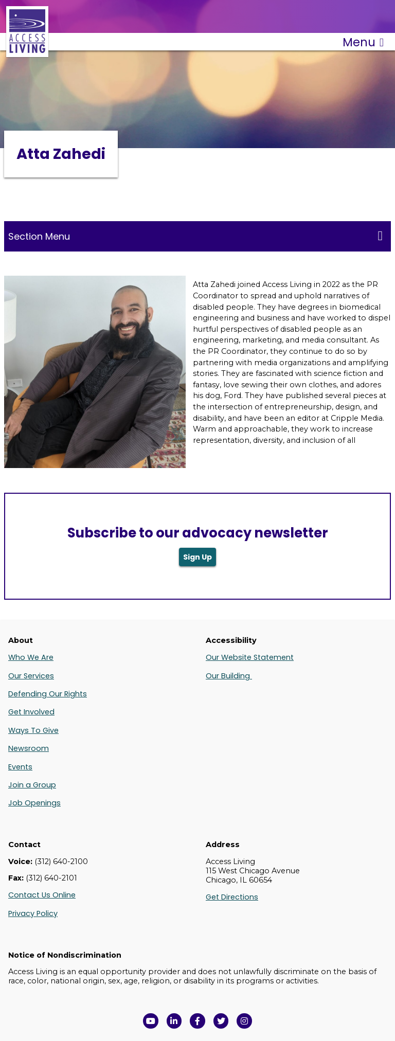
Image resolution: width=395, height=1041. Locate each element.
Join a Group (32, 785)
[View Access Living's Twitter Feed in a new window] (221, 1021)
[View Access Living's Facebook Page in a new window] (197, 1021)
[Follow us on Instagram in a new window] (244, 1021)
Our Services (31, 676)
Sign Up (197, 557)
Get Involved (31, 712)
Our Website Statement (250, 657)
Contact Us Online (42, 895)
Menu (363, 42)
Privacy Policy (33, 913)
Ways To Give (33, 730)
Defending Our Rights (47, 694)
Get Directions (232, 897)
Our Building (229, 676)
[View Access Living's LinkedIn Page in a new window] (174, 1021)
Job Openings (34, 803)
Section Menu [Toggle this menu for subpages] (195, 236)
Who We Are (30, 657)
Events (20, 767)
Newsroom (28, 748)
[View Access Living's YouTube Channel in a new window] (150, 1021)
